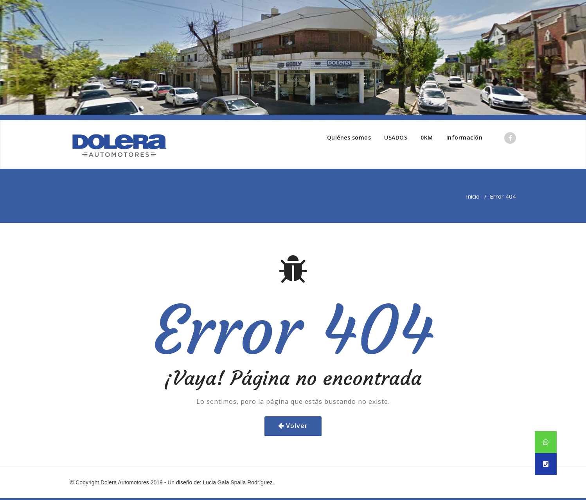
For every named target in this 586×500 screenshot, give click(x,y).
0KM (427, 137)
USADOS (395, 137)
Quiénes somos (349, 137)
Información (464, 137)
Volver (297, 425)
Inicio (473, 196)
